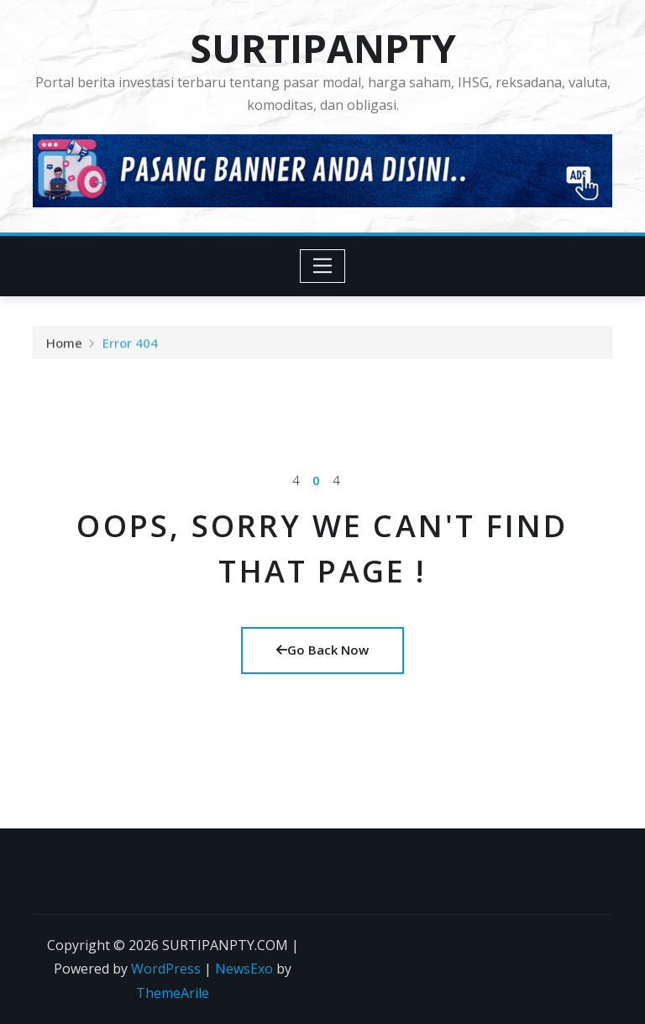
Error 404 (130, 345)
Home (64, 345)
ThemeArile (172, 993)
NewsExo (244, 968)
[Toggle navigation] (323, 266)
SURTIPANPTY (323, 48)
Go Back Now (322, 649)
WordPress (166, 968)
